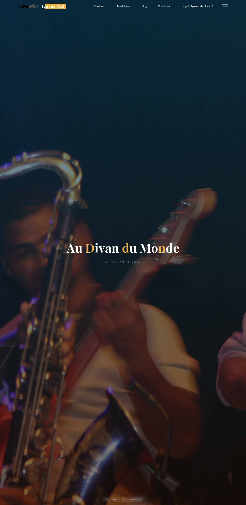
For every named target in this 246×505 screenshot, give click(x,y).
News (115, 499)
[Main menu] (224, 6)
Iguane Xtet (54, 6)
